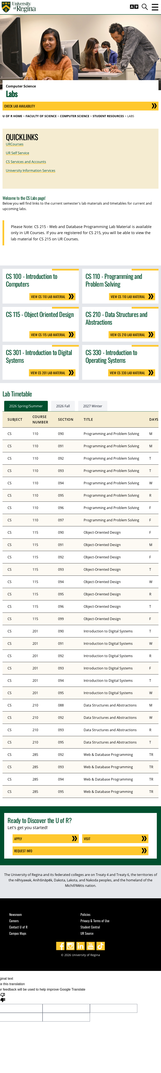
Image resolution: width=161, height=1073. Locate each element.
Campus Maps (17, 933)
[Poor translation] (2, 997)
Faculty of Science (41, 116)
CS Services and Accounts (26, 161)
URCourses (14, 144)
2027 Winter (92, 406)
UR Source (86, 933)
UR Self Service (17, 153)
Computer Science (74, 116)
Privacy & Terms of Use (94, 920)
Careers (14, 920)
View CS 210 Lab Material (127, 334)
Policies (85, 914)
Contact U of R (18, 926)
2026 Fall (63, 406)
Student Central (90, 926)
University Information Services (30, 170)
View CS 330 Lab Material (127, 372)
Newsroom (15, 914)
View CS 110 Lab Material (48, 296)
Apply (18, 838)
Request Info (23, 850)
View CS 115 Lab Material (48, 334)
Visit (87, 838)
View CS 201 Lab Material (48, 372)
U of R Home (12, 116)
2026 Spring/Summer (26, 406)
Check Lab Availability (19, 106)
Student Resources (108, 116)
